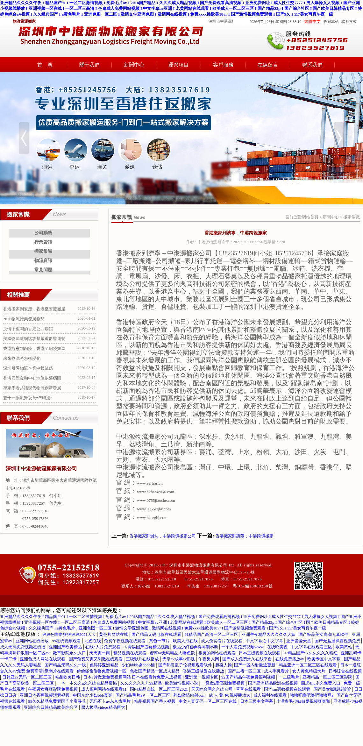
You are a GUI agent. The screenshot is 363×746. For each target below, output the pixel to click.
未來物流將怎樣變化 (21, 358)
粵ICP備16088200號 (253, 586)
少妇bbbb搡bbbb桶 (139, 665)
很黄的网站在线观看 (217, 652)
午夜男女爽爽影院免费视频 (53, 689)
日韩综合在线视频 (345, 671)
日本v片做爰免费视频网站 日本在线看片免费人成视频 (132, 677)
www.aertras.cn (150, 483)
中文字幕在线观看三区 (312, 646)
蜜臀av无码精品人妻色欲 (173, 652)
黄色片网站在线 (114, 634)
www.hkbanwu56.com (155, 491)
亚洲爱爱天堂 (299, 640)
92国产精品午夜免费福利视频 (248, 677)
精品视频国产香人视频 (155, 701)
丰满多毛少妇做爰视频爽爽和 (303, 701)
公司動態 (43, 233)
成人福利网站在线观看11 (104, 689)
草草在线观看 (249, 689)
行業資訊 (43, 242)
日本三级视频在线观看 (260, 652)
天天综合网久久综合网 (212, 689)
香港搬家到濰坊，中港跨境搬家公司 (163, 536)
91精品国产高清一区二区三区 (211, 634)
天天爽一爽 (100, 652)
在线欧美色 (277, 646)
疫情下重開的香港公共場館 (28, 328)
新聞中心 (134, 64)
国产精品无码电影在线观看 (157, 634)
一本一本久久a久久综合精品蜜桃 (87, 683)
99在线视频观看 (67, 640)
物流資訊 (43, 260)
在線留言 (268, 64)
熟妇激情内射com (190, 695)
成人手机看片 (277, 671)
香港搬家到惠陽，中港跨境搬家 (245, 536)
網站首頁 (310, 217)
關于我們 (89, 64)
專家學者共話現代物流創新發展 (32, 388)
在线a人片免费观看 (103, 646)
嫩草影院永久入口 (70, 652)
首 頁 (45, 64)
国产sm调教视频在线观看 (287, 689)
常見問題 (43, 269)
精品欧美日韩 (68, 677)
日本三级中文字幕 (257, 701)
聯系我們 (312, 64)
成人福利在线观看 (270, 695)
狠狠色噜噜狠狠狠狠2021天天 (69, 634)
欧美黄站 (344, 646)
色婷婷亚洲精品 (104, 665)
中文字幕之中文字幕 (265, 640)
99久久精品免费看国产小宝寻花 (57, 701)
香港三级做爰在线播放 (204, 671)
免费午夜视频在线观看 (125, 640)
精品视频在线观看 (130, 652)
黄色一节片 (160, 640)
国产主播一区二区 (245, 671)
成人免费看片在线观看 (222, 640)
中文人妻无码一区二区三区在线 (208, 701)
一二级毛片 (289, 677)
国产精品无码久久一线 (66, 665)
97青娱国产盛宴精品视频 (147, 646)
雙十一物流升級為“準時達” (28, 397)
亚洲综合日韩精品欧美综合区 (51, 707)
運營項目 (178, 64)
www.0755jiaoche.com (156, 500)
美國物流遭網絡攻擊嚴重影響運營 (34, 338)
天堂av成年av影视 (179, 659)
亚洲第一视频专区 (202, 677)
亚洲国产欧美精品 (66, 646)
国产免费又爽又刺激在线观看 (96, 659)
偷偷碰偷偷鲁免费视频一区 (102, 671)
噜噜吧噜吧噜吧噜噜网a (312, 695)
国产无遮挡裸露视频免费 (338, 640)
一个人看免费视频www (242, 646)
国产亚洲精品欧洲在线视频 (273, 683)
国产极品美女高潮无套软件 (324, 634)
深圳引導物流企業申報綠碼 (28, 368)
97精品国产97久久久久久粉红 (311, 652)
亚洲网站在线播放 (33, 640)
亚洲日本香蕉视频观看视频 (45, 695)
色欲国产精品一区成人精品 (155, 671)
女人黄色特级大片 (309, 671)
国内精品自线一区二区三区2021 (159, 689)
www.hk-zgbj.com (152, 517)
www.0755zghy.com (154, 509)
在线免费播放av (290, 659)
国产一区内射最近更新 (255, 665)
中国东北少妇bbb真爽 (93, 695)
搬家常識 (43, 251)
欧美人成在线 (186, 640)
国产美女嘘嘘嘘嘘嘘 (333, 689)
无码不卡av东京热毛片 (110, 701)
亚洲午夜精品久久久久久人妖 (269, 634)
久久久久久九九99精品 (141, 683)
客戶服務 (223, 64)
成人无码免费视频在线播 (23, 646)
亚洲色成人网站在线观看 (43, 659)
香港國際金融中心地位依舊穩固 (32, 378)
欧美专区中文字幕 (324, 659)
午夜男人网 (209, 659)
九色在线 (93, 640)
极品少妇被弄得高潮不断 (196, 646)
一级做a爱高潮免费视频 (224, 683)
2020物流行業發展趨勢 (24, 318)
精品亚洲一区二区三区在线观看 (308, 665)
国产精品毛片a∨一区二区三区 (143, 695)
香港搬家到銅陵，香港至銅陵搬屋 (34, 348)
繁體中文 (312, 21)
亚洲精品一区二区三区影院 (327, 677)
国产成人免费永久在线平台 (247, 659)
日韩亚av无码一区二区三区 (27, 677)
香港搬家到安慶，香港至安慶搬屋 (34, 309)
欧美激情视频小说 (182, 683)
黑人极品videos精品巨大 (103, 707)
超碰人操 (223, 665)
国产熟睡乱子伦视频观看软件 (185, 665)
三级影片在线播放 (143, 659)
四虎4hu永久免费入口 (321, 683)
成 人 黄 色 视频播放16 (230, 695)
